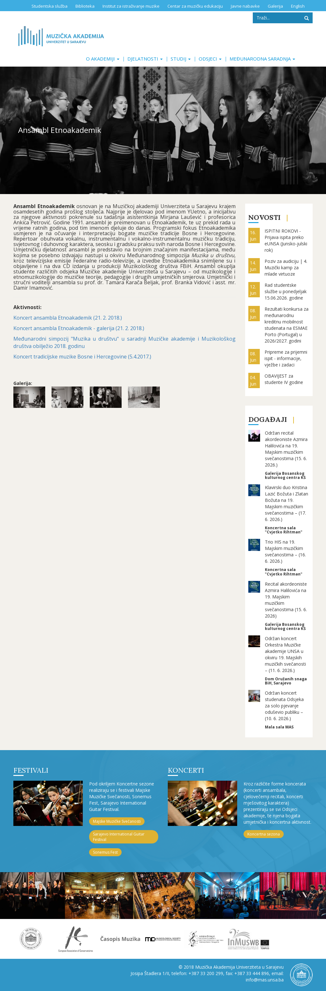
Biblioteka (85, 6)
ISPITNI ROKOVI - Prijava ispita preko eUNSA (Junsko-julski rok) (286, 240)
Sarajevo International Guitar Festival (119, 836)
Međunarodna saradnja (262, 58)
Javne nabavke (245, 6)
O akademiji (102, 58)
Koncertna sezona (263, 834)
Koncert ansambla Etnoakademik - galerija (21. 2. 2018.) (78, 328)
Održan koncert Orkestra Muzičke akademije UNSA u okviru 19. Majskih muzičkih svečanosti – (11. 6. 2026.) (285, 654)
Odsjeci (210, 58)
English (298, 6)
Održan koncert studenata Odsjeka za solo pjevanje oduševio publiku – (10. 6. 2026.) (284, 705)
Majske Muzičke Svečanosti (117, 821)
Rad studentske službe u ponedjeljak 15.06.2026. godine (286, 291)
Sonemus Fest (105, 852)
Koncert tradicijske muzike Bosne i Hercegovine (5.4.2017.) (82, 356)
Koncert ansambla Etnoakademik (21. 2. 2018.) (67, 317)
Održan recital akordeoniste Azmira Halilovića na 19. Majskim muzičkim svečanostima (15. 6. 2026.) (286, 449)
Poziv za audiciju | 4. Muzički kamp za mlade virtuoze (286, 267)
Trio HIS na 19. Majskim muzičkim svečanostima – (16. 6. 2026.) (285, 551)
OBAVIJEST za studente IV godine (284, 379)
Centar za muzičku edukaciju (195, 6)
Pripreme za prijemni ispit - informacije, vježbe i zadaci (286, 358)
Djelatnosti (145, 58)
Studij (181, 58)
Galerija (275, 6)
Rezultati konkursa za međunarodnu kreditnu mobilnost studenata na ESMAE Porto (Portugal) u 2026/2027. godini (286, 325)
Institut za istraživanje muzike (131, 6)
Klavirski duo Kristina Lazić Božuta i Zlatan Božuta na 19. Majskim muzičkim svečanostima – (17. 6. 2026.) (286, 503)
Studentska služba (49, 6)
